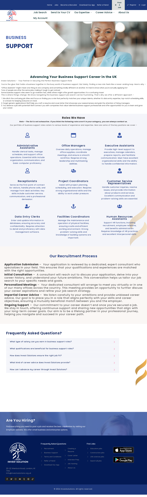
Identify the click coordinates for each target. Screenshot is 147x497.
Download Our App (87, 5)
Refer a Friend (102, 5)
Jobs (56, 5)
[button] (62, 341)
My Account (40, 18)
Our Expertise (82, 12)
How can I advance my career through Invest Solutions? (38, 369)
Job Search (40, 12)
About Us (123, 12)
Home (49, 5)
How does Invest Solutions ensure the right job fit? (36, 355)
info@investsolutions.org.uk (18, 473)
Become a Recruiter (69, 5)
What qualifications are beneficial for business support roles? (42, 348)
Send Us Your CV (60, 12)
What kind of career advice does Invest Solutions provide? (40, 362)
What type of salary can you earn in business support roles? (41, 341)
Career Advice (104, 12)
